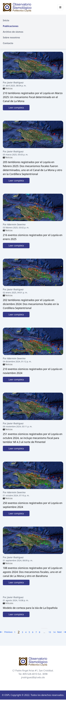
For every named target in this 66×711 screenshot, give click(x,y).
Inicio (6, 20)
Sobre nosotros (11, 37)
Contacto (8, 43)
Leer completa (16, 107)
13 (50, 632)
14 (54, 632)
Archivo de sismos (13, 31)
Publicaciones (10, 26)
